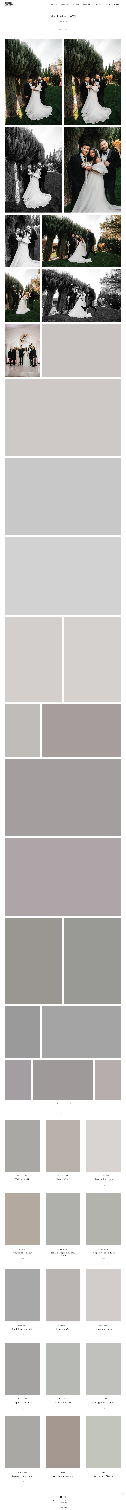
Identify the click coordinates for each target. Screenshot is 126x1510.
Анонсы (107, 4)
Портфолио (75, 4)
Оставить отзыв (62, 29)
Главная (54, 4)
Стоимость (64, 4)
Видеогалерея (87, 4)
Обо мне (98, 4)
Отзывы (116, 4)
